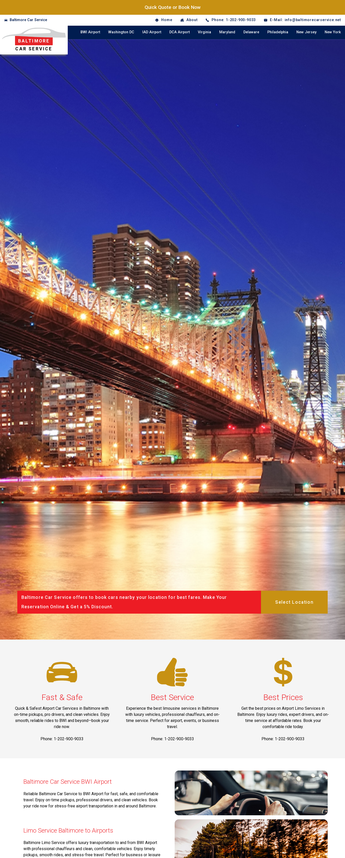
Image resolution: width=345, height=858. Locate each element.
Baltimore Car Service (28, 20)
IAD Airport (151, 32)
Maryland (227, 32)
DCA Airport (179, 32)
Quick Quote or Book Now (173, 7)
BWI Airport (90, 32)
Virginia (204, 32)
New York (333, 32)
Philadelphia (277, 32)
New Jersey (306, 32)
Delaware (251, 32)
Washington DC (121, 32)
